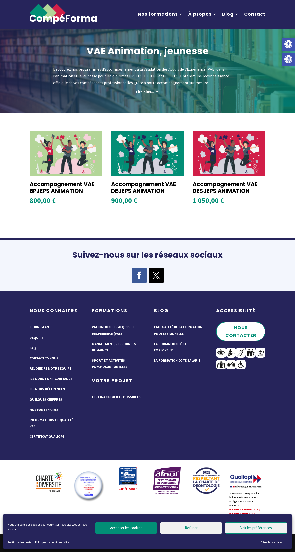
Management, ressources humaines (114, 347)
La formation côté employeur (170, 347)
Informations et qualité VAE (51, 423)
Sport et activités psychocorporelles (109, 363)
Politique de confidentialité (52, 542)
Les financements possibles (116, 397)
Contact (254, 14)
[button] (288, 44)
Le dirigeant (40, 327)
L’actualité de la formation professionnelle (178, 330)
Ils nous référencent (48, 389)
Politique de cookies (20, 542)
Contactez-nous (44, 358)
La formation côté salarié (177, 360)
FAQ (33, 348)
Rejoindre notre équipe (50, 368)
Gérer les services (271, 542)
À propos (200, 14)
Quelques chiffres (46, 399)
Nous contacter (240, 331)
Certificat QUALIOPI (47, 436)
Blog (228, 14)
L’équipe (36, 337)
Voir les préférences (256, 527)
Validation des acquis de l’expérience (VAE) (113, 330)
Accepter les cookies (126, 527)
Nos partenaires (44, 409)
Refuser (191, 527)
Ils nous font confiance (51, 378)
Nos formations (158, 14)
